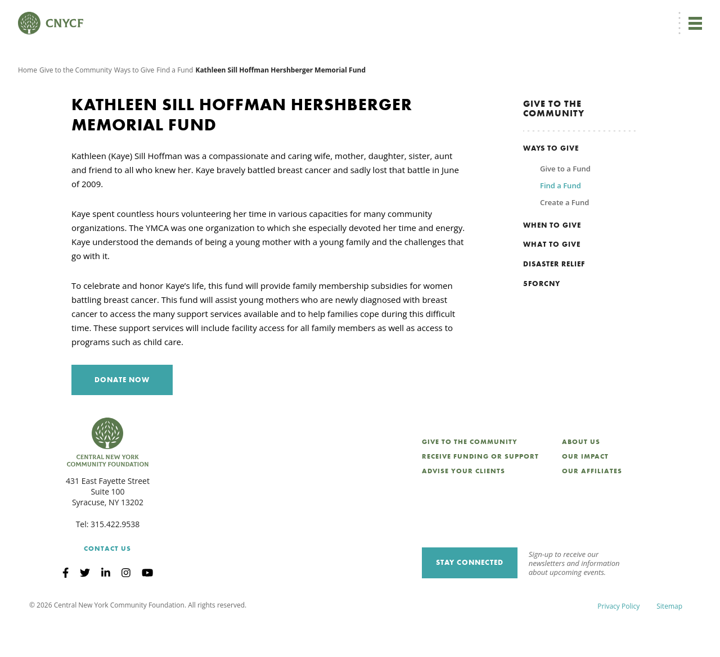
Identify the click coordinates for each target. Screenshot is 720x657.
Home (27, 103)
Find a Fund (174, 103)
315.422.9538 (115, 557)
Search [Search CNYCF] (682, 14)
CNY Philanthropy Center (613, 15)
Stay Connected (469, 596)
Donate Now (320, 14)
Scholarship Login (533, 15)
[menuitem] (373, 14)
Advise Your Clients (463, 504)
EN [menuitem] (375, 15)
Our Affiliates (592, 504)
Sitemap (669, 640)
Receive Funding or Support (480, 490)
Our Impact (585, 490)
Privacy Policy (618, 640)
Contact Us (107, 582)
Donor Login (418, 15)
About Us (581, 475)
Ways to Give (134, 103)
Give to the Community (75, 103)
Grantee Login (472, 15)
